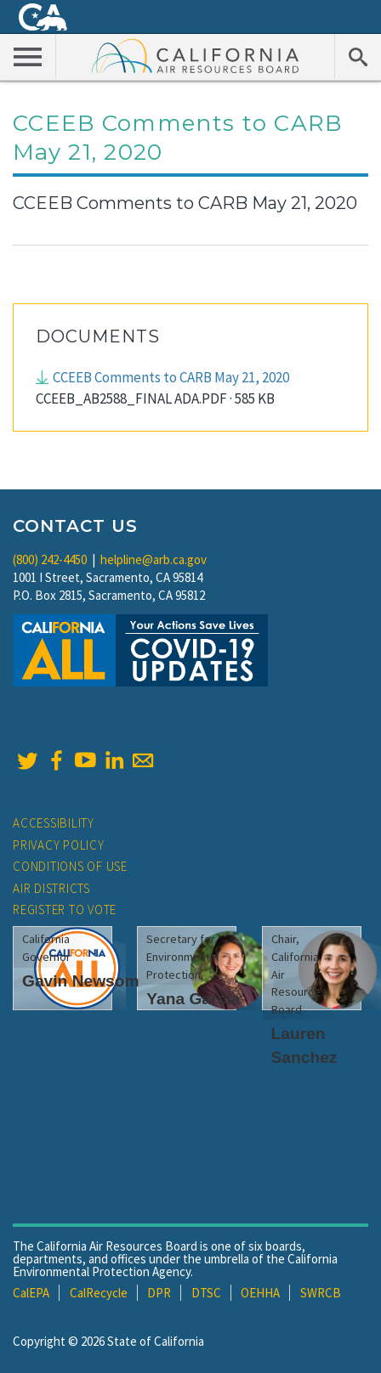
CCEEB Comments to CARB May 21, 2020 (171, 377)
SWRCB (320, 1293)
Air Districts (51, 888)
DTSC (206, 1293)
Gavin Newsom (80, 981)
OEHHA (260, 1293)
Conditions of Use (70, 866)
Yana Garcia (193, 999)
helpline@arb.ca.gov (153, 559)
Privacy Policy (59, 845)
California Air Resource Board (195, 55)
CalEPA (31, 1293)
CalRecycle (99, 1293)
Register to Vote (65, 909)
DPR (159, 1293)
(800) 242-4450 (50, 559)
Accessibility (53, 823)
